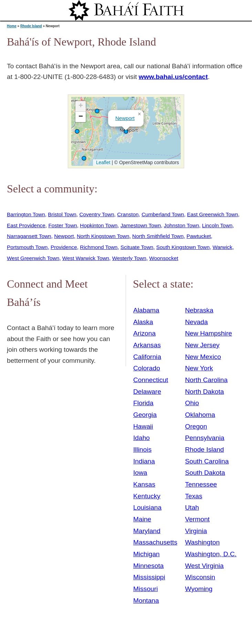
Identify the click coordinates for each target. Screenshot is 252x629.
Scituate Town (136, 247)
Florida (143, 403)
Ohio (192, 403)
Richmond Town (98, 247)
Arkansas (147, 345)
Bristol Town (62, 214)
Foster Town (62, 225)
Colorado (146, 368)
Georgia (145, 414)
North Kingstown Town (103, 236)
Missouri (145, 588)
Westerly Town (129, 258)
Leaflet (102, 162)
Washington (202, 542)
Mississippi (149, 577)
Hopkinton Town (98, 225)
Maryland (146, 531)
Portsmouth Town (27, 247)
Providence (64, 247)
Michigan (146, 554)
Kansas (144, 484)
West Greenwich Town (33, 258)
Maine (142, 519)
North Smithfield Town (157, 236)
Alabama (146, 310)
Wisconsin (200, 577)
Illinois (142, 449)
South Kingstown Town (183, 247)
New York (199, 368)
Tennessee (201, 484)
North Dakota (204, 391)
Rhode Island (31, 26)
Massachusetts (155, 542)
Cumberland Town (162, 214)
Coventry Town (96, 214)
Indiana (144, 461)
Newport (125, 118)
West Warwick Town (85, 258)
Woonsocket (163, 258)
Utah (192, 507)
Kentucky (146, 496)
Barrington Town (26, 214)
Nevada (196, 322)
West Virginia (204, 565)
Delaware (147, 391)
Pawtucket (199, 236)
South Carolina (207, 461)
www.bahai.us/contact (173, 76)
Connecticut (150, 379)
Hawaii (143, 426)
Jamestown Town (140, 225)
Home (12, 26)
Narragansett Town (29, 236)
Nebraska (199, 310)
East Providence (26, 225)
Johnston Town (181, 225)
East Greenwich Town (212, 214)
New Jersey (202, 345)
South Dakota (205, 472)
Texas (193, 496)
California (147, 356)
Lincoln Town (217, 225)
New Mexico (203, 356)
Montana (146, 600)
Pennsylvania (204, 437)
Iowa (140, 472)
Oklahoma (200, 414)
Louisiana (147, 507)
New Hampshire (208, 333)
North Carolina (206, 379)
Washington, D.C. (211, 554)
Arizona (144, 333)
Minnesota (148, 565)
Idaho (141, 437)
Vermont (197, 519)
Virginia (196, 531)
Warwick (222, 247)
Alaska (143, 322)
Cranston (127, 214)
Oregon (196, 426)
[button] (84, 158)
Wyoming (198, 588)
